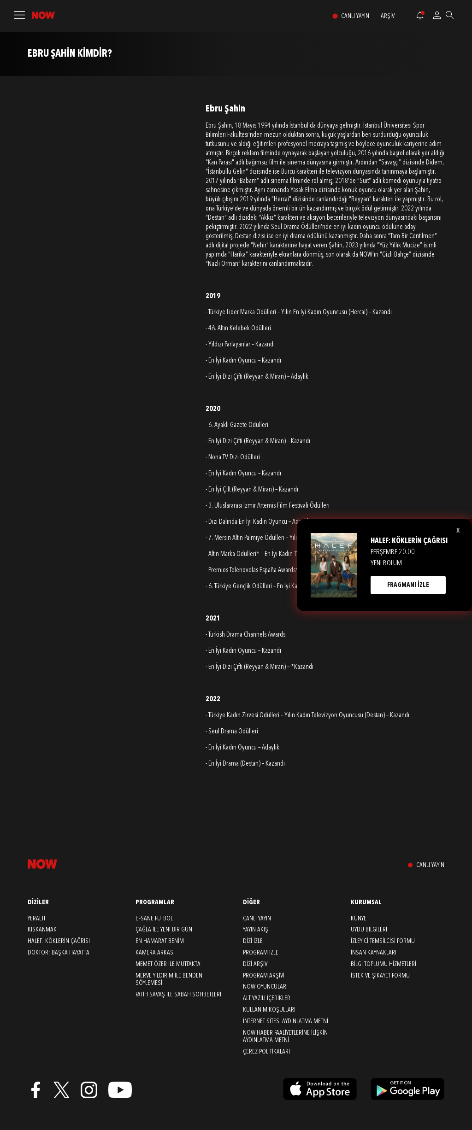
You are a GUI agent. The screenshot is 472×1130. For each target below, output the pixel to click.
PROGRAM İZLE (260, 952)
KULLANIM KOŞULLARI (269, 1010)
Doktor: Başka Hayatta (58, 952)
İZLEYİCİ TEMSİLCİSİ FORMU (383, 941)
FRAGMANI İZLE (408, 585)
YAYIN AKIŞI (256, 929)
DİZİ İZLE (253, 941)
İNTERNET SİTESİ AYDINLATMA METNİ (285, 1021)
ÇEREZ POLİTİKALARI (266, 1051)
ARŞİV (388, 16)
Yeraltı (36, 918)
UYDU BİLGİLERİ (369, 929)
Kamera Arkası (155, 952)
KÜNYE (358, 918)
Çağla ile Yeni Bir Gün (164, 929)
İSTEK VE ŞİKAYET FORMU (380, 975)
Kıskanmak (42, 929)
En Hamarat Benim (160, 941)
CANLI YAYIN (355, 16)
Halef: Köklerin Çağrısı (59, 941)
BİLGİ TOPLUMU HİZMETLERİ (383, 964)
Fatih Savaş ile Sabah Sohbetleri (178, 994)
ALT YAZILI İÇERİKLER (266, 998)
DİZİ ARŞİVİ (256, 964)
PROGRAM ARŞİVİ (263, 975)
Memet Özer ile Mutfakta (168, 964)
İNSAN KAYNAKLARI (373, 952)
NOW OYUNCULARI (265, 987)
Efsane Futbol (154, 918)
